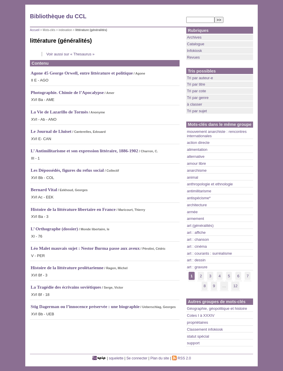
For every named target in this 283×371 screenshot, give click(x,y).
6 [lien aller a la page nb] (238, 276)
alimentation (197, 149)
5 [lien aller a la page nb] (229, 276)
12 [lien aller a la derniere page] (235, 286)
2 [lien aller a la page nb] (201, 276)
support (193, 343)
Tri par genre (198, 97)
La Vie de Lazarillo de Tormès (59, 111)
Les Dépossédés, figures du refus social (67, 170)
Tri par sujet (197, 111)
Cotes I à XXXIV (200, 315)
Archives (194, 37)
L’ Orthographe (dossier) (54, 228)
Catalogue (195, 44)
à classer (194, 104)
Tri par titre (196, 84)
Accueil (35, 30)
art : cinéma (197, 246)
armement (195, 218)
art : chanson (198, 239)
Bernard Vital (44, 189)
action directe (198, 142)
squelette (116, 358)
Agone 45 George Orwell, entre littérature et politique (82, 72)
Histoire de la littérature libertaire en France (73, 209)
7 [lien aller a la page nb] (248, 276)
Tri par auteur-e (200, 78)
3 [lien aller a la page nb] (210, 276)
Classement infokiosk (205, 329)
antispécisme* (199, 198)
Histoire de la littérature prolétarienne (67, 267)
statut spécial (198, 336)
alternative (195, 156)
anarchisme (197, 170)
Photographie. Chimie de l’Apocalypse (67, 92)
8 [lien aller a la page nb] (205, 286)
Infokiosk (194, 50)
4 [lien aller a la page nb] (219, 276)
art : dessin (196, 260)
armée (192, 212)
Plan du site (160, 358)
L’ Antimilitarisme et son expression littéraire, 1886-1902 (84, 150)
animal (192, 177)
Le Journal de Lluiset (51, 131)
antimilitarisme (199, 191)
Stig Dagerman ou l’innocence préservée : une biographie (85, 306)
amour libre (196, 163)
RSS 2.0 (181, 358)
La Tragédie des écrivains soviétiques (66, 287)
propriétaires (197, 322)
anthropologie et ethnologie (210, 184)
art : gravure (197, 267)
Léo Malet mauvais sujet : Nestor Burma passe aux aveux (85, 248)
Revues (193, 57)
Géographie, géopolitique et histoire (217, 308)
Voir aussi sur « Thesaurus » (70, 54)
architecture (197, 205)
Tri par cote (196, 91)
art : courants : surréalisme (209, 253)
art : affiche (196, 232)
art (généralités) (200, 225)
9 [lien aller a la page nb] (214, 286)
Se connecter (137, 358)
